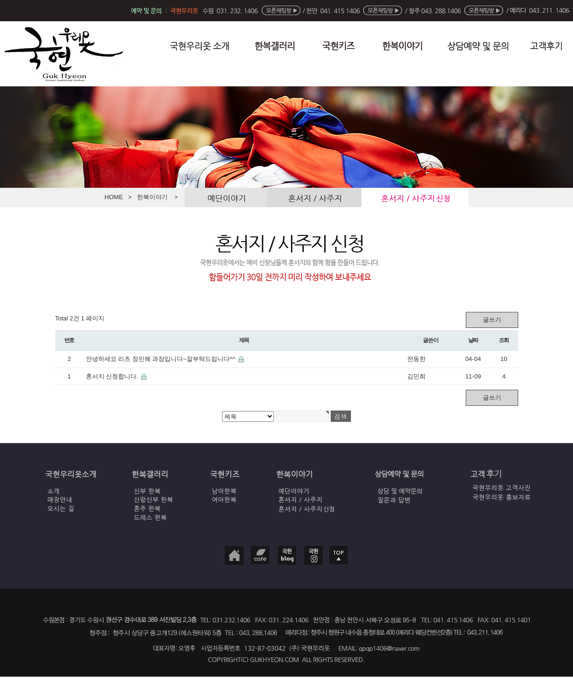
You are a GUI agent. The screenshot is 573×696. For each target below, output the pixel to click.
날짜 (473, 340)
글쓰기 (492, 319)
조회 (504, 340)
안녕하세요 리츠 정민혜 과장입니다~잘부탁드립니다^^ (161, 358)
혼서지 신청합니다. (113, 376)
